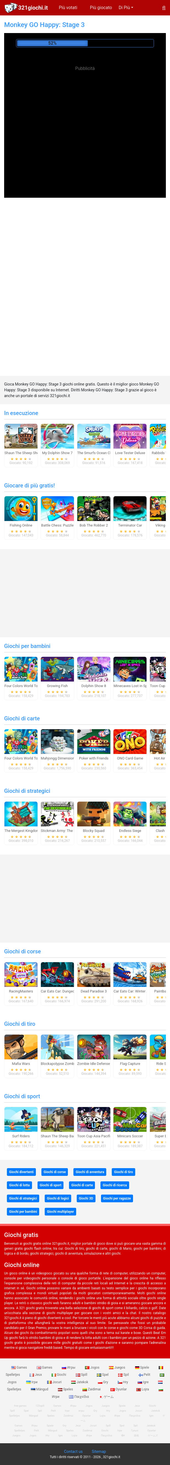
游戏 (136, 1435)
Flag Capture (130, 1064)
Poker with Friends (93, 758)
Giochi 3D (86, 1198)
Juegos (117, 1367)
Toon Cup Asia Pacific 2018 (99, 1136)
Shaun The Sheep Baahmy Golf (65, 1136)
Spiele (142, 1367)
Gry (103, 1382)
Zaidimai (92, 1389)
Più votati (68, 7)
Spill (82, 1375)
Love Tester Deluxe (130, 453)
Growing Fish (57, 686)
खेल (123, 1435)
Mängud (40, 1389)
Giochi (59, 1375)
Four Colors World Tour (22, 686)
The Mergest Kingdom (22, 831)
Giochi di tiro (19, 1024)
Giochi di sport (22, 1096)
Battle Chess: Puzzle (57, 525)
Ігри (32, 1382)
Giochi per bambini (27, 646)
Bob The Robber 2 (93, 525)
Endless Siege (130, 831)
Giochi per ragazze (117, 1198)
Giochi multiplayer (60, 1212)
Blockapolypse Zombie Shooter (66, 1064)
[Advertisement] (85, 112)
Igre (143, 1382)
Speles (66, 1389)
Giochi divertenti (21, 1172)
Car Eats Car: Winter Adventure (137, 991)
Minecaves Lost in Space (133, 686)
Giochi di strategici (27, 791)
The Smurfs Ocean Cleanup (99, 453)
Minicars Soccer (130, 1136)
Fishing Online (21, 525)
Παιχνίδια (79, 1397)
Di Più (124, 7)
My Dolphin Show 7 (57, 453)
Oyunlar (119, 1389)
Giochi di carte (22, 718)
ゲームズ (153, 1435)
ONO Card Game (130, 758)
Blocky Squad (94, 831)
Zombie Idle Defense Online (99, 1064)
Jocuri (54, 1382)
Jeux (36, 1375)
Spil (124, 1375)
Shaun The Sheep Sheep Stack (28, 453)
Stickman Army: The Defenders (65, 831)
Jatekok (80, 1382)
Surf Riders (21, 1136)
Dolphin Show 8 (93, 686)
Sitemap (99, 1451)
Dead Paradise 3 (94, 991)
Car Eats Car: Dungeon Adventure (67, 991)
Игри (117, 1415)
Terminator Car (130, 525)
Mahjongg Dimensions (58, 758)
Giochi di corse (22, 951)
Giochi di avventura (90, 1172)
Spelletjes (14, 1415)
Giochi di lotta (19, 1185)
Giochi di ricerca (115, 1185)
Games (19, 1367)
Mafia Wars (21, 1064)
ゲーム (106, 1397)
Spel (103, 1375)
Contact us (73, 1451)
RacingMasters (21, 991)
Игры (69, 1367)
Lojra (143, 1389)
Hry (123, 1382)
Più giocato (101, 7)
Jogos (92, 1367)
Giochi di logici (58, 1198)
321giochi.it (33, 7)
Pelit (145, 1375)
